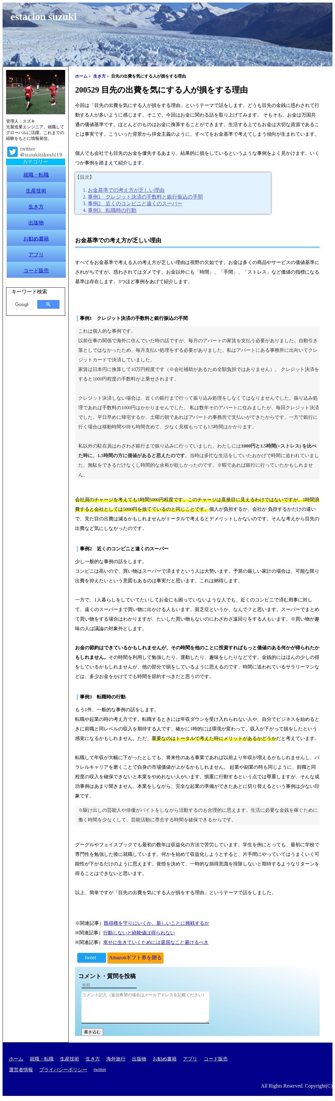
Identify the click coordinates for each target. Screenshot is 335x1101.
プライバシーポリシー (63, 1069)
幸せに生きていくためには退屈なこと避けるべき (156, 942)
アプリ (190, 1058)
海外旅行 (116, 1058)
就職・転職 (42, 1058)
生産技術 (69, 1058)
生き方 (93, 1058)
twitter (100, 1069)
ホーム (16, 1058)
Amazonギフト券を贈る (135, 957)
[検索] (21, 304)
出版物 (139, 1058)
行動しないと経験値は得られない (139, 932)
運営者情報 (21, 1069)
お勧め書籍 (165, 1058)
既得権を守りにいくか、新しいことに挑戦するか (156, 923)
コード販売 (216, 1058)
